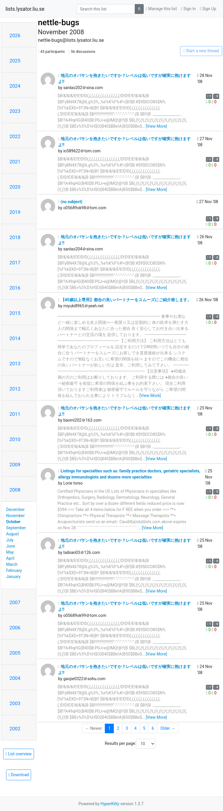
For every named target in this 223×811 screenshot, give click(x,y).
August (12, 534)
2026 (15, 35)
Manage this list (161, 8)
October (13, 521)
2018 (15, 237)
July (9, 540)
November (15, 515)
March (12, 564)
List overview (19, 754)
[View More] (156, 126)
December (15, 509)
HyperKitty (109, 803)
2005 (15, 653)
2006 (15, 628)
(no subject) (70, 201)
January (13, 576)
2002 (15, 728)
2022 (15, 136)
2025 (15, 61)
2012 (15, 389)
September (16, 527)
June (10, 546)
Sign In (188, 8)
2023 (15, 111)
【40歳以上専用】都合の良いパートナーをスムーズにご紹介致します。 (124, 299)
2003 (15, 703)
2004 (15, 678)
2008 (15, 490)
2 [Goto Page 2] (118, 728)
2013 (15, 363)
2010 (15, 439)
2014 (15, 338)
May (10, 552)
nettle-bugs (58, 22)
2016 (15, 288)
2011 (15, 414)
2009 (15, 464)
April (10, 558)
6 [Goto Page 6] (153, 728)
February (14, 570)
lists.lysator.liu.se (25, 9)
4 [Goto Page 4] (135, 728)
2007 (15, 602)
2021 (15, 162)
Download (18, 774)
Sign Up (208, 8)
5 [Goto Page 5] (144, 728)
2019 (15, 212)
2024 (15, 86)
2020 (15, 187)
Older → (167, 728)
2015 (15, 313)
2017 (15, 262)
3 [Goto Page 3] (127, 728)
